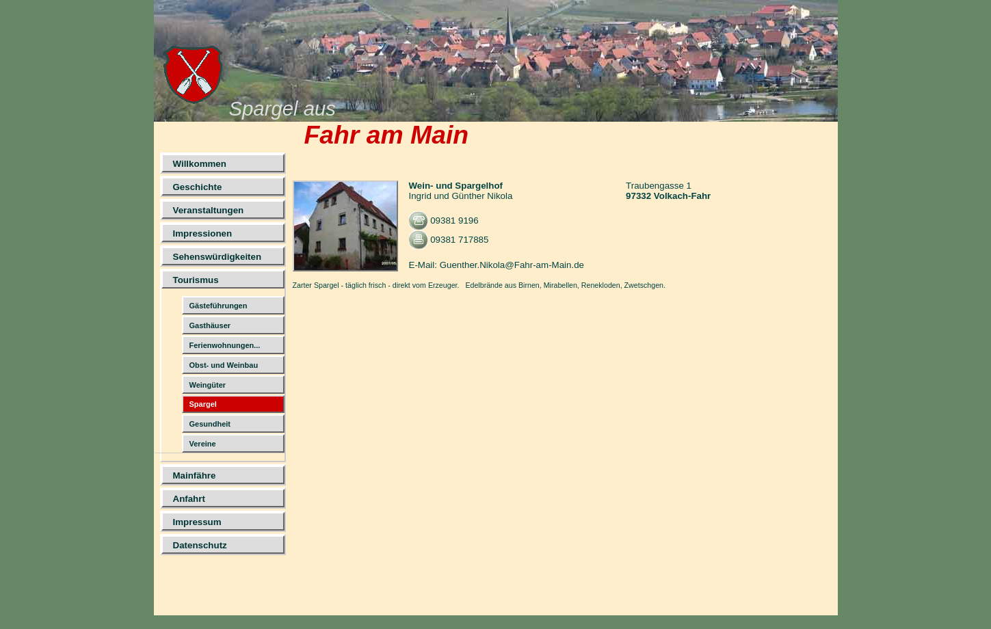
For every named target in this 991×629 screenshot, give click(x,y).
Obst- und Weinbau (224, 365)
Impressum (197, 522)
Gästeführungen (218, 306)
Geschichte (197, 187)
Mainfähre (194, 475)
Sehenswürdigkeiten (217, 257)
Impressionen (203, 233)
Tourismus (196, 280)
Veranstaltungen (208, 210)
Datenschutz (200, 545)
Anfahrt (189, 499)
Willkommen (199, 164)
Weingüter (207, 385)
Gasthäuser (210, 325)
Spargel (203, 404)
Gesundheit (210, 424)
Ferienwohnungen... (225, 345)
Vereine (202, 444)
